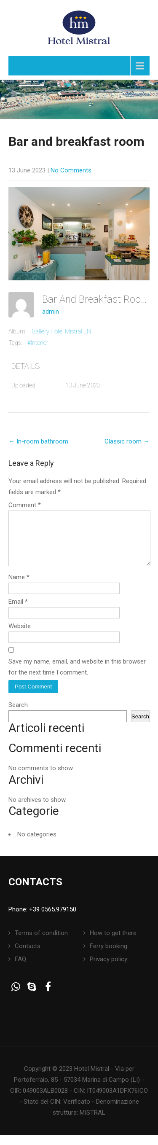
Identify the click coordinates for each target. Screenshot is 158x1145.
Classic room (127, 441)
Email (18, 612)
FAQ (20, 969)
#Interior (37, 342)
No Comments (71, 170)
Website (19, 636)
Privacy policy (108, 969)
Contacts (27, 956)
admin (50, 311)
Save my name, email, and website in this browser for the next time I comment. (77, 677)
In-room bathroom (38, 441)
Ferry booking (108, 956)
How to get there (113, 943)
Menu (27, 66)
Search (18, 715)
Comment (24, 505)
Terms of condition (41, 943)
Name (18, 587)
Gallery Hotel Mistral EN (61, 331)
